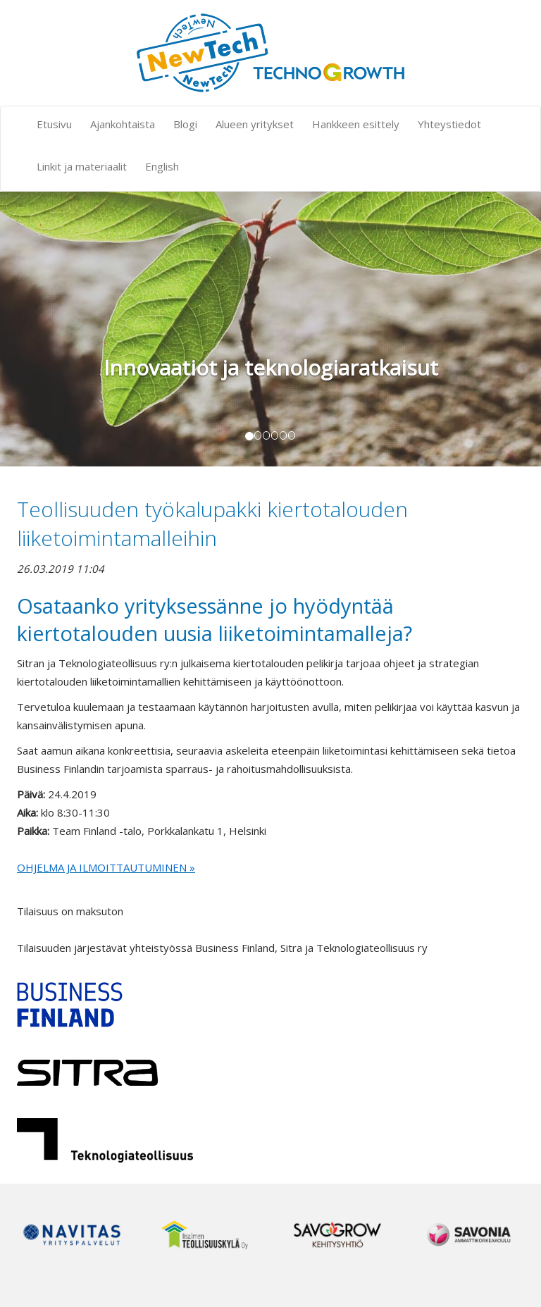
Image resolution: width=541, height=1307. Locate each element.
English (162, 166)
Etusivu (54, 124)
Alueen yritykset (255, 124)
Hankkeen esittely (355, 124)
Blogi (185, 124)
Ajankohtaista (122, 124)
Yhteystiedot (449, 124)
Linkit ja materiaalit (82, 166)
